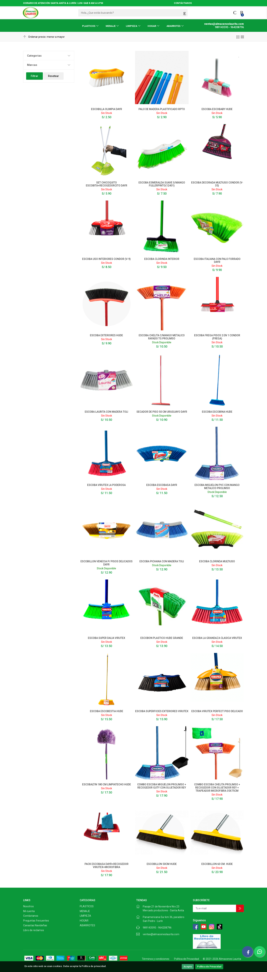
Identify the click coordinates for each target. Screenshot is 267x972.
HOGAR (152, 26)
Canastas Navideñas (35, 925)
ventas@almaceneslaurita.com (161, 934)
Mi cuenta (29, 911)
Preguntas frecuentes (36, 920)
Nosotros (28, 906)
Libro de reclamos (33, 930)
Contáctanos (30, 915)
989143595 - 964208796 (157, 927)
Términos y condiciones (155, 958)
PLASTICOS (88, 26)
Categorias (34, 55)
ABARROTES (173, 26)
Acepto (188, 966)
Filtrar (34, 76)
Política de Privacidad (209, 966)
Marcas (32, 65)
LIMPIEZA (131, 26)
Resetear (53, 76)
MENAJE (111, 26)
